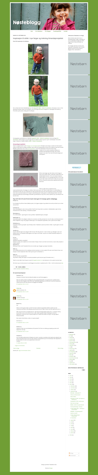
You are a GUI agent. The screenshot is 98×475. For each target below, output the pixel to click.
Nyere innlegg (16, 348)
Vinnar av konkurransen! (75, 394)
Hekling (70, 343)
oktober (72, 389)
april (72, 427)
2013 (71, 381)
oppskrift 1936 (35, 138)
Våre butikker (72, 364)
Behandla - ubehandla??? (75, 393)
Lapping (71, 350)
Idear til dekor (73, 396)
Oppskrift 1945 (37, 108)
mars (72, 429)
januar (72, 432)
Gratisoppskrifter (57, 31)
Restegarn (71, 356)
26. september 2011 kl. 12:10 (22, 284)
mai (71, 425)
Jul (69, 347)
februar (72, 431)
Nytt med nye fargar (74, 403)
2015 (71, 377)
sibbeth (18, 295)
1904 (30, 141)
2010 (71, 435)
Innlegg (71, 453)
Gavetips (71, 339)
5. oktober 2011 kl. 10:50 (21, 343)
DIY (70, 336)
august (72, 420)
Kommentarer (72, 455)
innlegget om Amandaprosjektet (33, 145)
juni (71, 423)
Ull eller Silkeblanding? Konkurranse (75, 416)
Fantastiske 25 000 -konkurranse (77, 401)
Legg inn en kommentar (20, 345)
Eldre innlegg (60, 348)
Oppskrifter (23, 268)
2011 (71, 384)
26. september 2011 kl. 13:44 (22, 322)
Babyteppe (71, 334)
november (73, 387)
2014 (71, 379)
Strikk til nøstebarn (46, 108)
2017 (71, 375)
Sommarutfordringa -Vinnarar (76, 406)
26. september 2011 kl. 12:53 (22, 291)
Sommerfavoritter (72, 358)
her (62, 263)
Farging (70, 337)
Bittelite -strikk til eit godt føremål (77, 404)
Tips (70, 361)
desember (73, 386)
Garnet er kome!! (73, 413)
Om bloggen (48, 31)
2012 (71, 382)
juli (71, 422)
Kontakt (65, 31)
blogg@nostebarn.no (37, 260)
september (73, 391)
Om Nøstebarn (38, 31)
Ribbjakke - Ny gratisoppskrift (76, 411)
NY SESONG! (73, 417)
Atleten (18, 288)
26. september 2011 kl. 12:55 (22, 299)
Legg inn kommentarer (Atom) (24, 350)
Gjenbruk (71, 340)
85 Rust (41, 109)
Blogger (51, 468)
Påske (70, 354)
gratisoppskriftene (31, 148)
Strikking (27, 268)
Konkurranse (71, 348)
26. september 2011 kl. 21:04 (22, 331)
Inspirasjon (19, 268)
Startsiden (38, 348)
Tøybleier (71, 362)
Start (32, 31)
